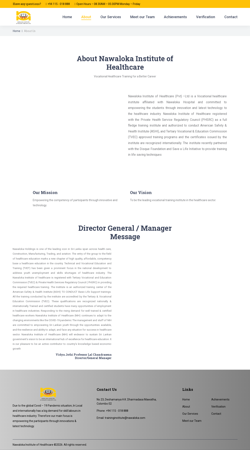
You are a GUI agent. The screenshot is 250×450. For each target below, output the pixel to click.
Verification (205, 17)
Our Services (110, 17)
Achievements (175, 17)
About (86, 17)
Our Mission (45, 192)
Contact (231, 17)
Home (67, 17)
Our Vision (141, 192)
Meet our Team (142, 17)
